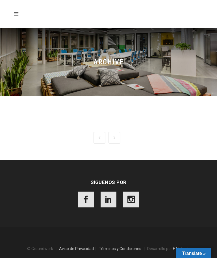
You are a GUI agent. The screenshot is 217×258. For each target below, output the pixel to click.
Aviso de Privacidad (76, 248)
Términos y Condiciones (120, 248)
